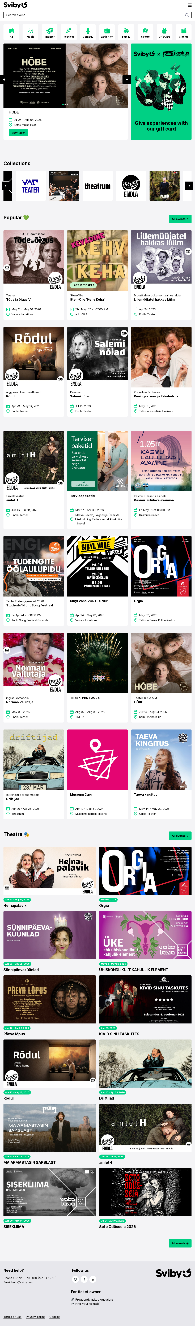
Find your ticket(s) (85, 1303)
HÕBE (14, 112)
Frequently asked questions (92, 1299)
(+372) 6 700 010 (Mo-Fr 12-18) (34, 1278)
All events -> (180, 219)
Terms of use (12, 1317)
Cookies (54, 1317)
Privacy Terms (35, 1317)
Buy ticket (18, 133)
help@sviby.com (22, 1282)
